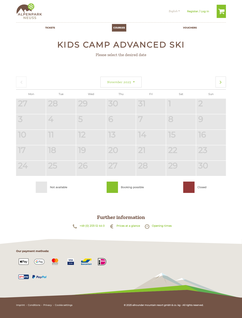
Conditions (34, 305)
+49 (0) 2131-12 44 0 (92, 225)
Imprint (20, 305)
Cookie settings (63, 305)
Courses (119, 27)
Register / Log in (198, 11)
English (173, 11)
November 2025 (119, 82)
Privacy (47, 305)
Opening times (162, 225)
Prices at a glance (128, 225)
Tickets (50, 27)
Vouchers (190, 27)
